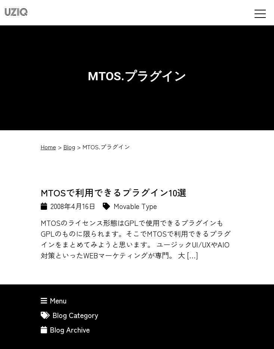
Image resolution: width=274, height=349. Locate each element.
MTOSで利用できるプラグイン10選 (114, 192)
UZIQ (16, 12)
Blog (69, 146)
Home (48, 146)
